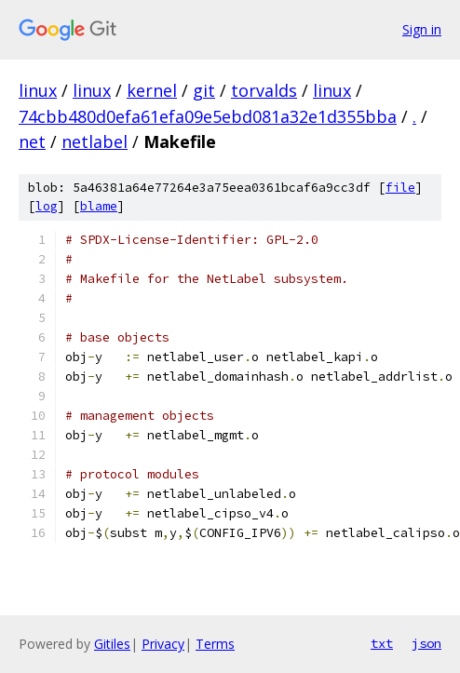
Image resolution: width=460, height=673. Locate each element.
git (204, 90)
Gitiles (112, 644)
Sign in (421, 29)
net (32, 141)
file (400, 187)
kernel (152, 90)
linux (38, 90)
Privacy (163, 644)
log (46, 206)
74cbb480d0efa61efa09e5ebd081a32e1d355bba (208, 116)
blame (98, 206)
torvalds (264, 90)
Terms (215, 644)
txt (382, 643)
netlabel (94, 141)
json (426, 643)
